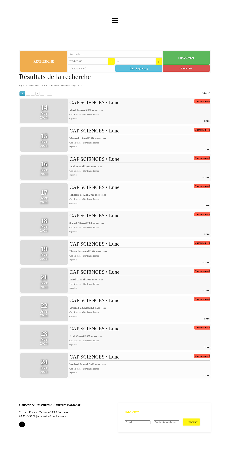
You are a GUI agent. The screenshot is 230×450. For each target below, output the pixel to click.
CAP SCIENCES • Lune (94, 102)
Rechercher (186, 58)
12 (49, 94)
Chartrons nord (202, 101)
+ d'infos (206, 121)
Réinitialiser (186, 68)
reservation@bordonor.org (51, 416)
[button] (115, 27)
